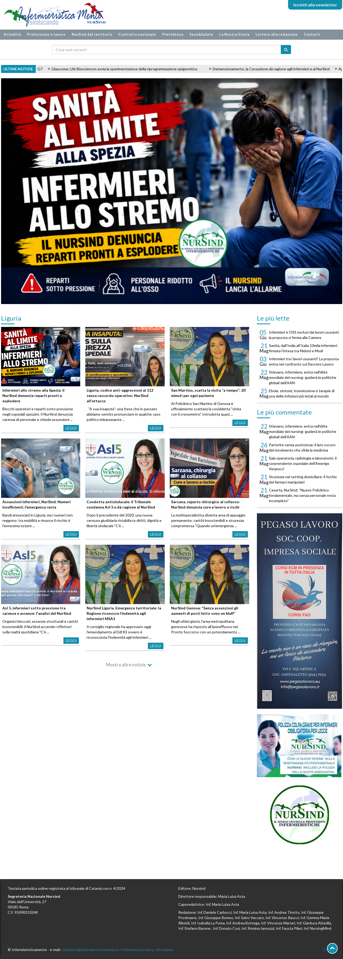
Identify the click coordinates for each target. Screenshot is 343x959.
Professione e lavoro (46, 34)
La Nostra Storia (234, 34)
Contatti (312, 34)
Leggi (71, 428)
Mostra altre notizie (126, 664)
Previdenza (172, 34)
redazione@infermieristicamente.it (90, 949)
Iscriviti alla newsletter (315, 4)
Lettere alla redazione (277, 34)
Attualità (12, 34)
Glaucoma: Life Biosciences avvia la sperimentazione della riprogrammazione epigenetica (137, 69)
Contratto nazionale (137, 34)
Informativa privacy (138, 949)
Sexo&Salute (201, 34)
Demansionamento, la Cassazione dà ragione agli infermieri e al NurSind (283, 69)
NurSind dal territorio (92, 34)
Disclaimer (164, 949)
